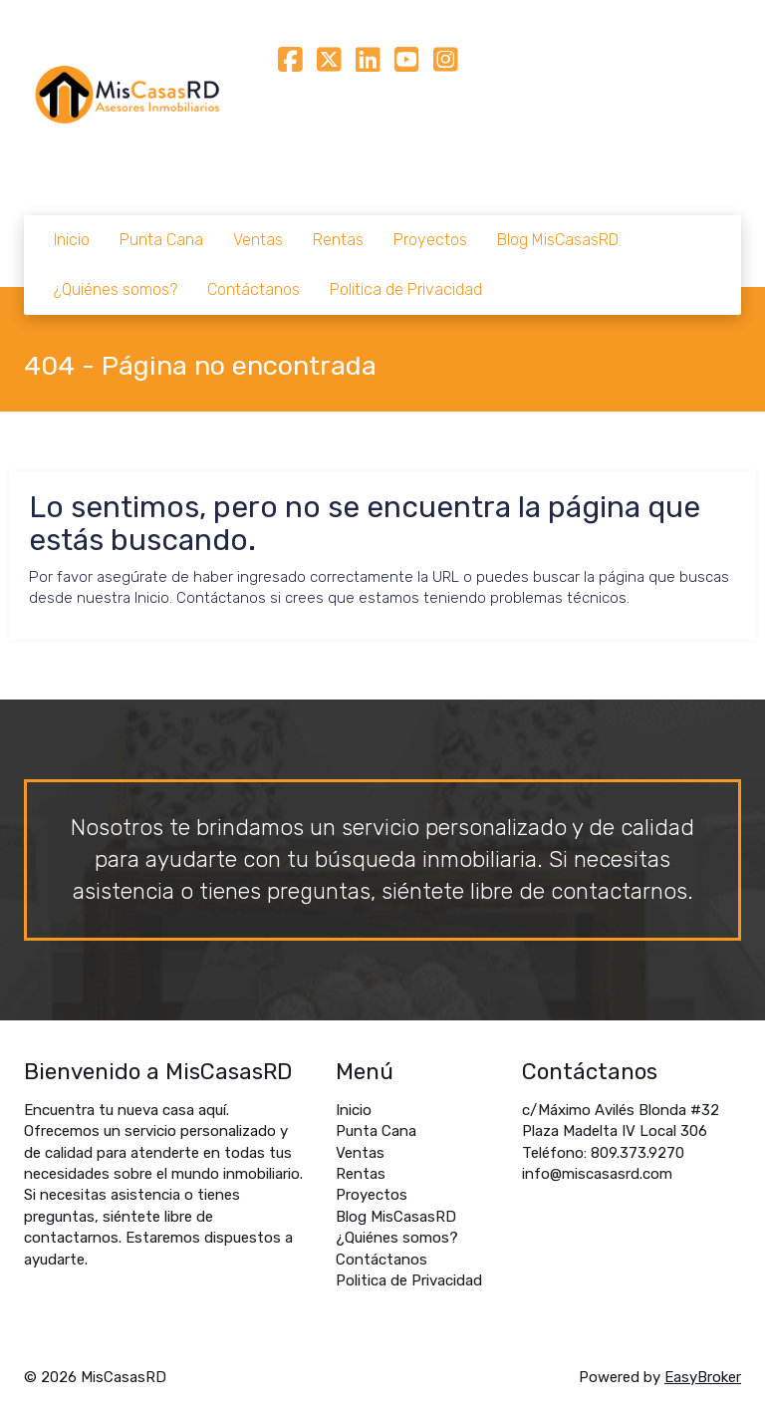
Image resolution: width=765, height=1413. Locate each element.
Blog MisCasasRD (558, 239)
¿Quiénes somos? (115, 289)
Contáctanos (253, 289)
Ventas (258, 239)
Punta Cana (161, 239)
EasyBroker (702, 1377)
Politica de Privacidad (406, 289)
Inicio (72, 239)
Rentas (338, 239)
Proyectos (430, 239)
